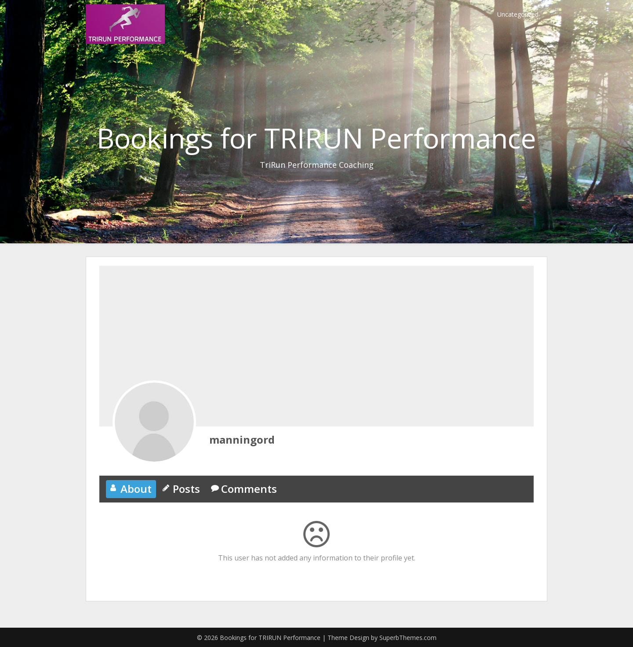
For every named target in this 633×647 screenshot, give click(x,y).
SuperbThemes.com (408, 637)
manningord (242, 439)
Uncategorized (517, 14)
